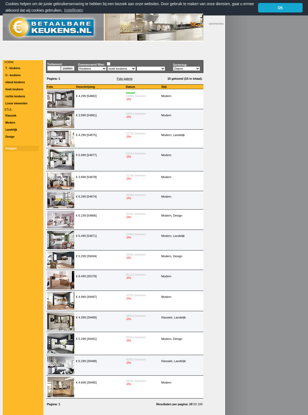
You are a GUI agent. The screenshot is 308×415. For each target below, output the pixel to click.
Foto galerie (125, 78)
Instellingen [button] (73, 10)
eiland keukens (15, 82)
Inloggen (11, 148)
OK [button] (280, 7)
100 (200, 404)
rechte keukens (15, 96)
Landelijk (11, 129)
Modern (10, 122)
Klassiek (11, 115)
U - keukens (13, 74)
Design (9, 136)
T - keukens (12, 67)
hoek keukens (14, 89)
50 (195, 404)
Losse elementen (16, 103)
